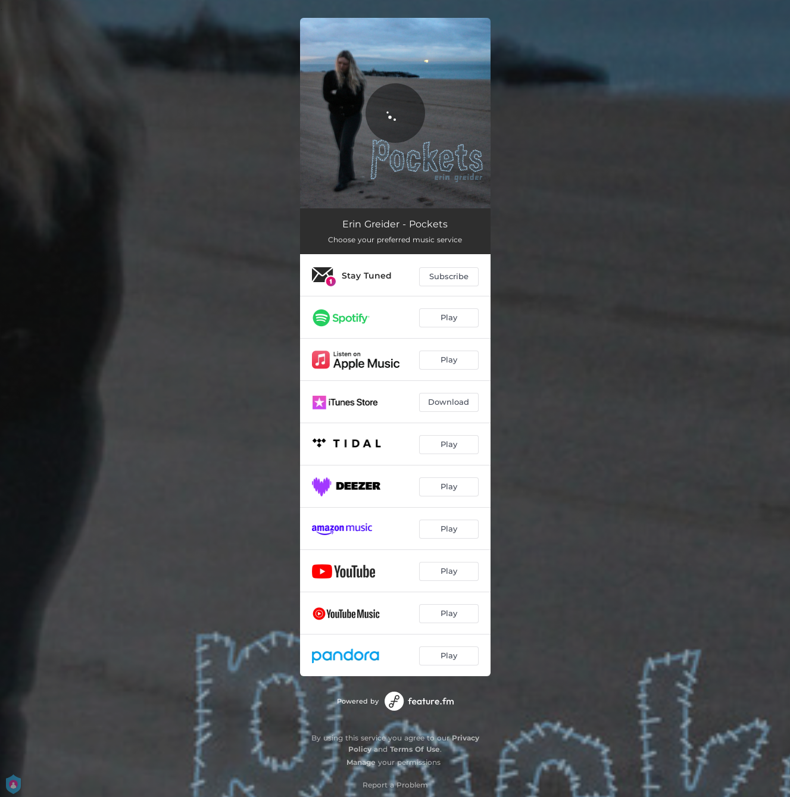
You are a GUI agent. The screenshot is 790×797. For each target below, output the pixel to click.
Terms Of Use (415, 749)
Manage (361, 762)
